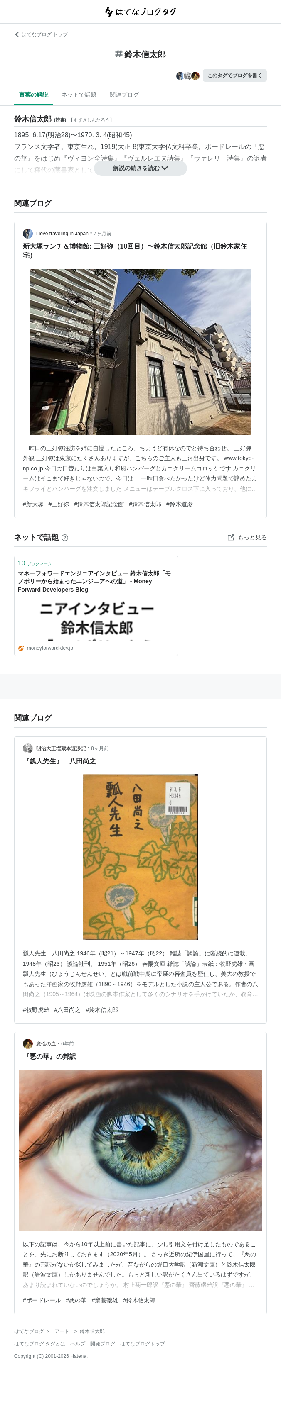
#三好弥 (59, 504)
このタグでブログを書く (234, 75)
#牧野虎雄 (36, 1009)
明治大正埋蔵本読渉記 (61, 748)
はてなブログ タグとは (39, 1344)
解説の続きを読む (140, 168)
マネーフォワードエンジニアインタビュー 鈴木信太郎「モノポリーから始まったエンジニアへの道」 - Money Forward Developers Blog (94, 581)
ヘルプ (77, 1344)
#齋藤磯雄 (104, 1300)
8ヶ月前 (100, 748)
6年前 (67, 1044)
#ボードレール (42, 1300)
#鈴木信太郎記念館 (99, 504)
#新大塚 (33, 504)
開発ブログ (102, 1344)
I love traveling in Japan (62, 233)
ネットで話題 (79, 94)
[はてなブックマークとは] (65, 537)
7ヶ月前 (102, 233)
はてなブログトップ (142, 1344)
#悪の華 (76, 1300)
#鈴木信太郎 (145, 504)
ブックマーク (35, 563)
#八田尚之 (67, 1009)
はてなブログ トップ (41, 34)
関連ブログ (124, 94)
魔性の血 (46, 1044)
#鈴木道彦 (179, 504)
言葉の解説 (33, 94)
